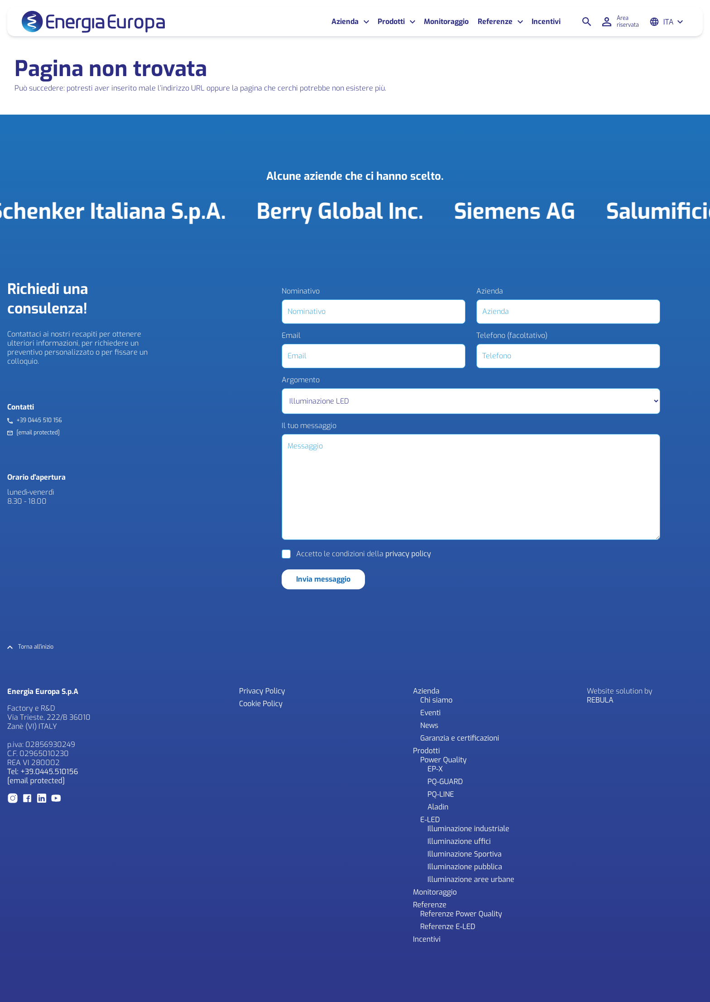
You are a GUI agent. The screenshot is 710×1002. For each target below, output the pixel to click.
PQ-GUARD (445, 781)
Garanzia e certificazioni (459, 738)
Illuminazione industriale (468, 828)
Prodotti (391, 21)
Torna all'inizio (35, 647)
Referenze (495, 21)
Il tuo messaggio (309, 425)
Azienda (345, 21)
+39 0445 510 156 (39, 420)
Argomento (301, 380)
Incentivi (546, 21)
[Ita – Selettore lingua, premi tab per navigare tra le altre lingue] (673, 22)
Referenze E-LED (447, 926)
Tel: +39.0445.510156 (42, 771)
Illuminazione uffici (459, 841)
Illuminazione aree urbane (470, 879)
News (429, 725)
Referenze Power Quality (461, 914)
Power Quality (443, 760)
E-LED (430, 819)
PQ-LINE (440, 794)
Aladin (437, 807)
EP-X (435, 769)
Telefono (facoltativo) (511, 335)
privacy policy (408, 554)
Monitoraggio (446, 21)
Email (291, 335)
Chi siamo (436, 700)
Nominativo (301, 291)
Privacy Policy (262, 691)
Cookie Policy (261, 703)
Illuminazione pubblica (464, 867)
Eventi (430, 713)
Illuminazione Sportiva (464, 854)
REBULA (600, 700)
